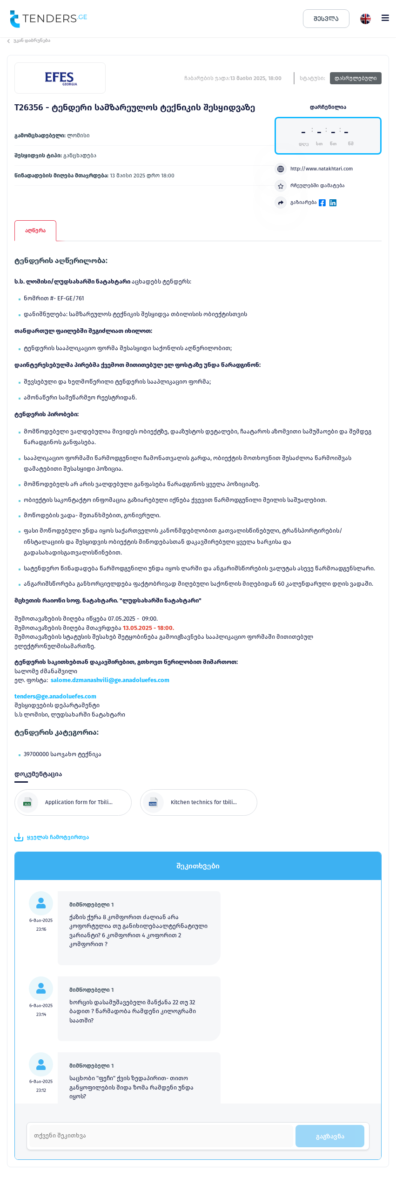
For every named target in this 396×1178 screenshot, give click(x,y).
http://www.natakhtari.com (314, 169)
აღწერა (35, 230)
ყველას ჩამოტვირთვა (51, 837)
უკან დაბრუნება (28, 40)
